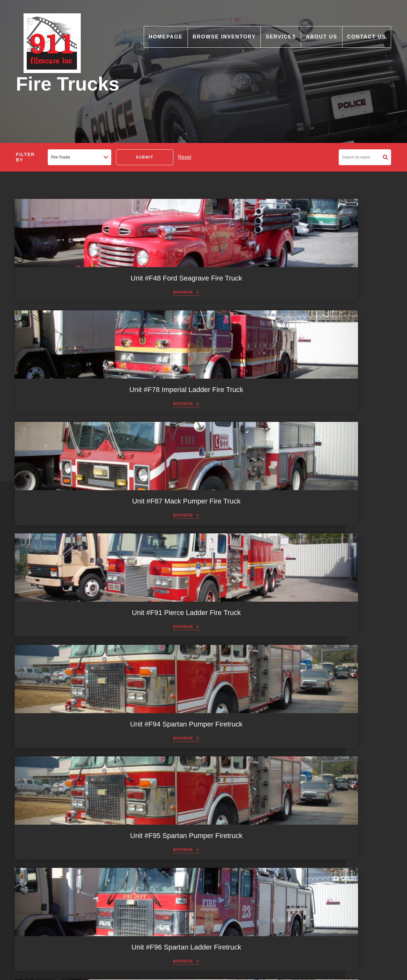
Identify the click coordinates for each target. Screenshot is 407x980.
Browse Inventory (224, 36)
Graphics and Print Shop (161, 918)
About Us (321, 36)
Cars (142, 852)
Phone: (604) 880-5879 (280, 922)
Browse (57, 301)
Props (143, 935)
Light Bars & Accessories (161, 926)
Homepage (166, 36)
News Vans (148, 886)
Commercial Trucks (156, 836)
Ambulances (149, 828)
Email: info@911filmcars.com (286, 929)
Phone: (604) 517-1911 (280, 853)
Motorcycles (149, 877)
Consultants (149, 943)
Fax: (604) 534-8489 (277, 935)
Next (344, 588)
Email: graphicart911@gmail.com (289, 860)
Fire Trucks (148, 861)
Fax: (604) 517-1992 (277, 866)
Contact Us (366, 36)
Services (281, 36)
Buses (143, 844)
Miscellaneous (151, 869)
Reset (184, 157)
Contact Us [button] (203, 740)
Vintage (144, 894)
